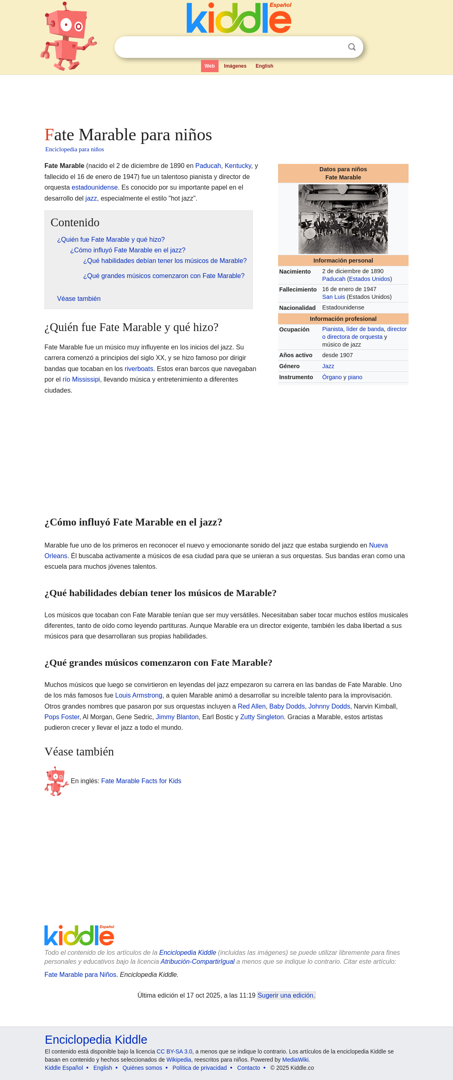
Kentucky (238, 165)
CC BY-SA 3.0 (174, 1051)
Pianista (332, 329)
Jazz (328, 366)
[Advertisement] (225, 97)
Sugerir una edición (285, 995)
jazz (91, 198)
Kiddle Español (64, 1068)
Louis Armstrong (139, 695)
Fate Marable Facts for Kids (141, 780)
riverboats (139, 368)
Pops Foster (61, 716)
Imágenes (235, 66)
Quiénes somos (142, 1068)
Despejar (335, 47)
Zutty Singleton (262, 716)
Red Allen (252, 706)
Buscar (352, 47)
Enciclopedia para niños (74, 149)
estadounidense (95, 187)
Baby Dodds (287, 706)
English (264, 66)
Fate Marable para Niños (80, 974)
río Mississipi (81, 379)
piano (355, 377)
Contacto (248, 1068)
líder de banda (365, 329)
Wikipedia (178, 1059)
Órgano (332, 377)
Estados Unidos (369, 279)
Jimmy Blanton (177, 716)
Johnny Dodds (329, 706)
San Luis (333, 297)
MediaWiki (295, 1059)
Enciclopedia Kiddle (187, 952)
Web (210, 66)
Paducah (333, 279)
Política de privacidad (199, 1068)
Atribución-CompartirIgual (197, 961)
